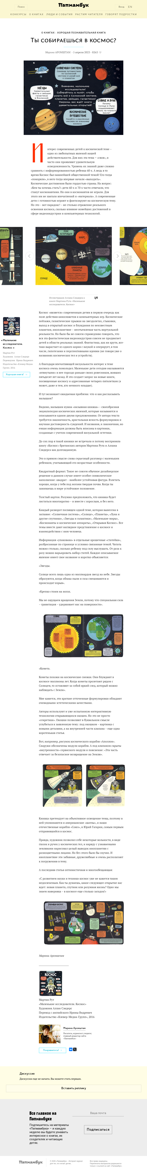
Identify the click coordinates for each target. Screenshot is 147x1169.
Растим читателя (89, 14)
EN (130, 6)
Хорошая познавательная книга (81, 32)
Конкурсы (18, 14)
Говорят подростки (121, 14)
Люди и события (59, 14)
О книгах (36, 14)
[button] (93, 224)
